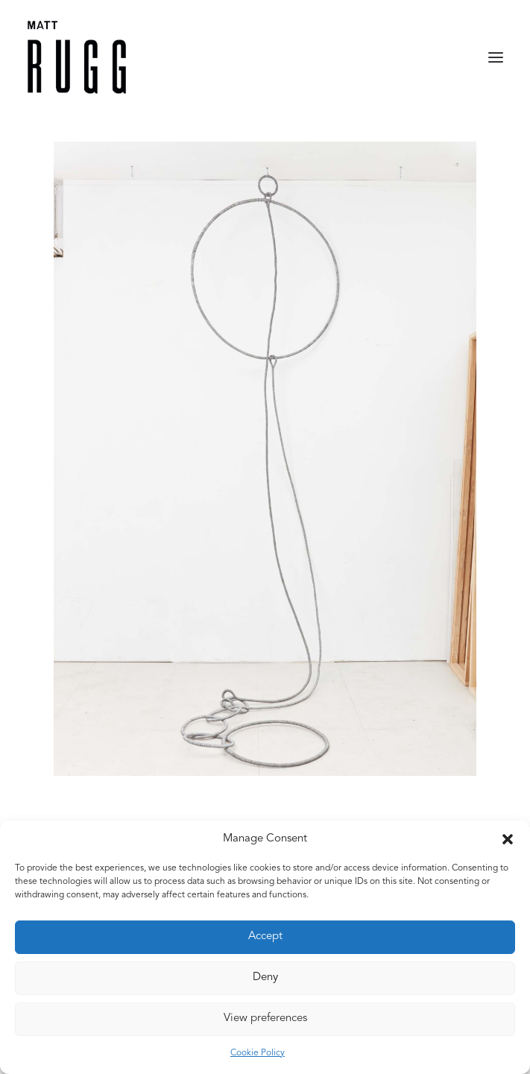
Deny (265, 977)
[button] (507, 839)
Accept (265, 936)
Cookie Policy (257, 1053)
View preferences (265, 1018)
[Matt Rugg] (77, 57)
